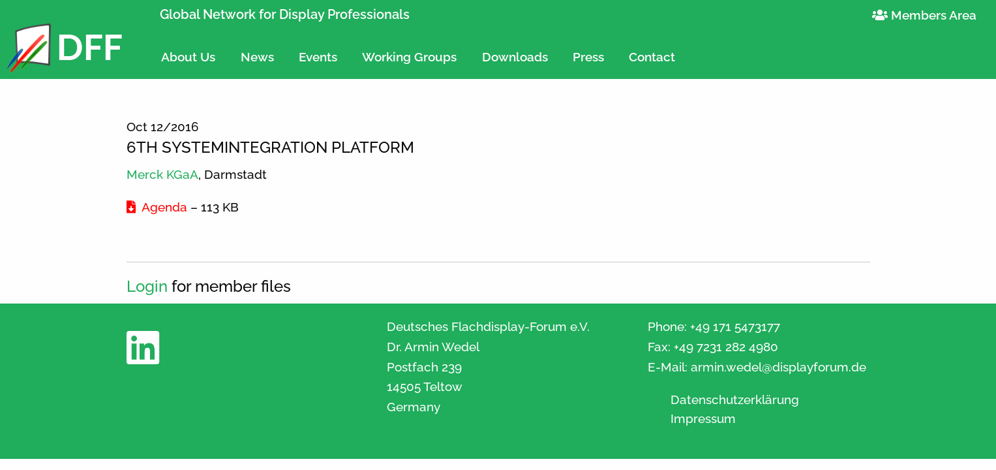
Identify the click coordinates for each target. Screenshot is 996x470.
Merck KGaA (162, 174)
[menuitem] (188, 50)
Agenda (157, 207)
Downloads (515, 57)
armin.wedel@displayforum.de (778, 367)
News (257, 57)
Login (147, 286)
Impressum (703, 419)
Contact (652, 57)
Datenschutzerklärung (735, 400)
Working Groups (409, 57)
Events (318, 57)
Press (588, 57)
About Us (188, 57)
